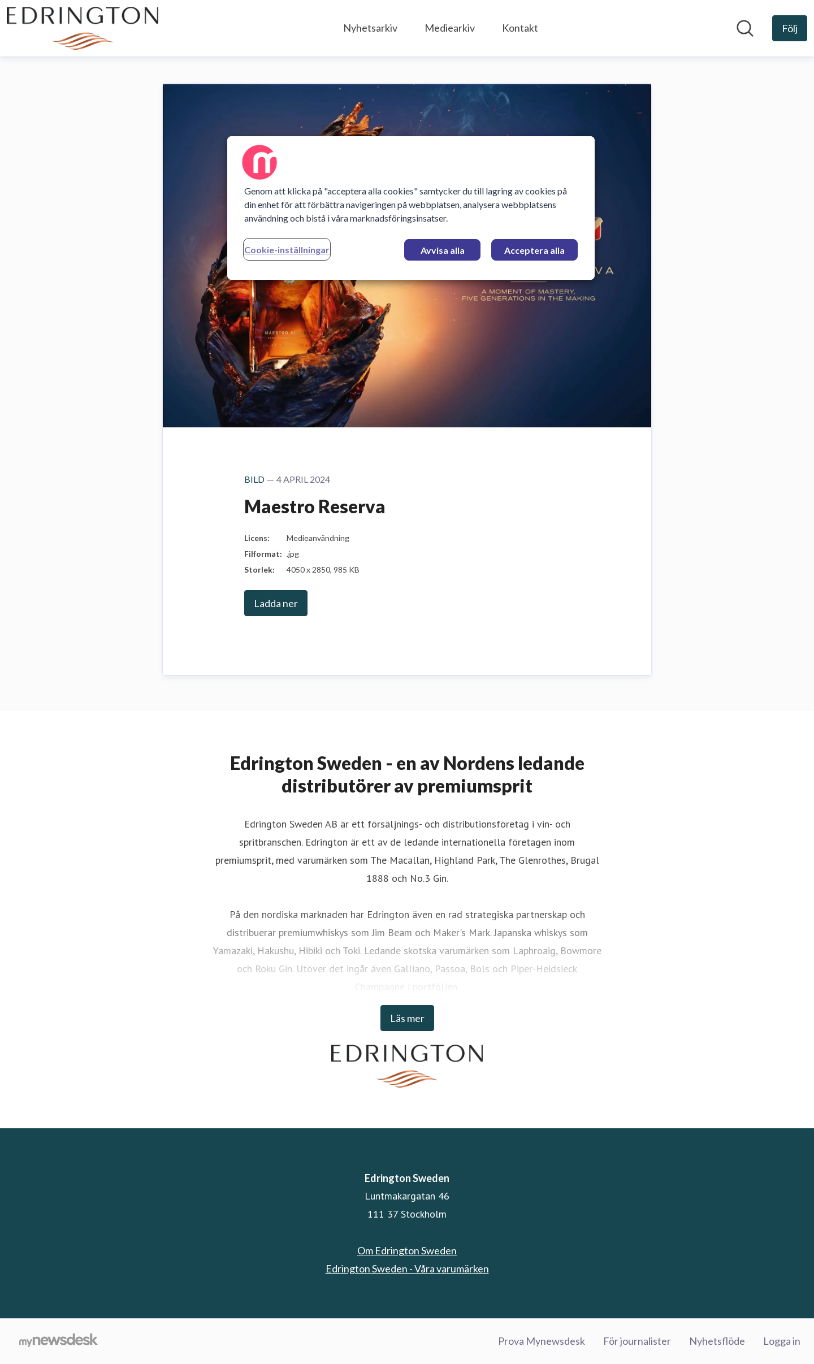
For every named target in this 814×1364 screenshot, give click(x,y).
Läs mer (407, 1018)
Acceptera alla (534, 250)
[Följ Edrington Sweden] (789, 28)
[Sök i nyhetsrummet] (745, 28)
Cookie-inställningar (287, 249)
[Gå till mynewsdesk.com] (58, 1341)
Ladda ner (276, 603)
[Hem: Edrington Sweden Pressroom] (82, 28)
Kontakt (520, 27)
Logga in (781, 1341)
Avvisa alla (443, 250)
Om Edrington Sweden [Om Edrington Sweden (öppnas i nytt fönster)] (407, 1250)
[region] (411, 208)
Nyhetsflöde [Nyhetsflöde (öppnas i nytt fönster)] (717, 1341)
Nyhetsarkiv (370, 27)
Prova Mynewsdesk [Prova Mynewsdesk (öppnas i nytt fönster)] (541, 1341)
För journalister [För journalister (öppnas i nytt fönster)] (637, 1341)
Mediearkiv (450, 27)
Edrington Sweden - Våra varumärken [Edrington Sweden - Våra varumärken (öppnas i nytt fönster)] (407, 1268)
